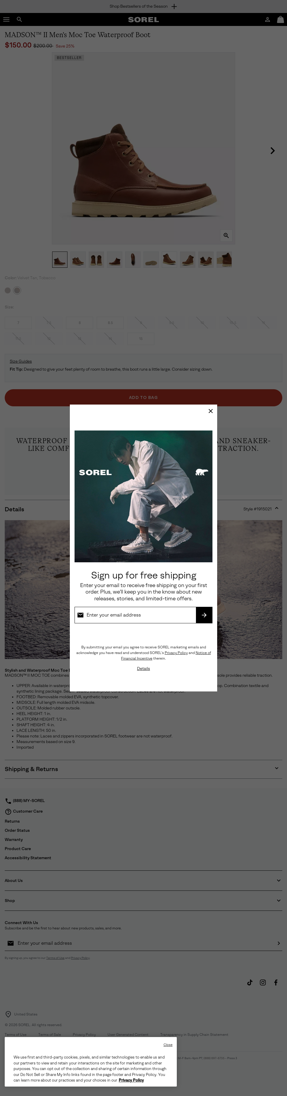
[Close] (210, 411)
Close (168, 1044)
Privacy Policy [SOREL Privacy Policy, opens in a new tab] (131, 1080)
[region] (91, 1062)
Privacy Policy (176, 653)
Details (143, 668)
